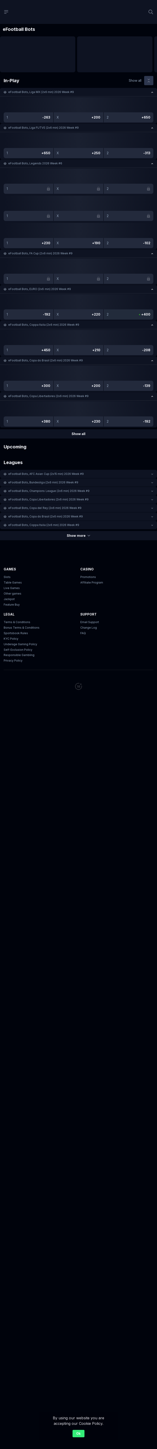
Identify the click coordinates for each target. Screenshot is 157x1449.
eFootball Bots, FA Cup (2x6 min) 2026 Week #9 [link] (40, 253)
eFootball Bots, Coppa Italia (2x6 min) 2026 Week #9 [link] (43, 324)
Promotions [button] (88, 577)
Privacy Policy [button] (13, 660)
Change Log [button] (88, 627)
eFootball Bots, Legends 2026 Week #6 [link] (35, 163)
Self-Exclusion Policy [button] (18, 649)
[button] (78, 92)
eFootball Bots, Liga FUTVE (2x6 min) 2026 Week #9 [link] (43, 127)
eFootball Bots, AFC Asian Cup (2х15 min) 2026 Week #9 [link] (46, 474)
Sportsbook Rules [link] (16, 633)
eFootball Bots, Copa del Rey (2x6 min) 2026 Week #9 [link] (44, 508)
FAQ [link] (83, 633)
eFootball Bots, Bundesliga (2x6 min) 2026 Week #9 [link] (43, 482)
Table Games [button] (13, 582)
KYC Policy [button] (11, 638)
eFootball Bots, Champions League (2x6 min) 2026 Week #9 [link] (49, 491)
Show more (78, 535)
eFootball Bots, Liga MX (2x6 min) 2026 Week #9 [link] (41, 92)
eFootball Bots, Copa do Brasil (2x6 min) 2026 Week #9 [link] (45, 360)
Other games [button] (12, 593)
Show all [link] (135, 80)
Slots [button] (7, 577)
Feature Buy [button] (12, 604)
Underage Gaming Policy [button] (20, 644)
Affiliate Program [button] (91, 582)
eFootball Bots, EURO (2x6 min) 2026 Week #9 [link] (39, 289)
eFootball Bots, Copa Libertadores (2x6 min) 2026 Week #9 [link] (48, 396)
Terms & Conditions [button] (17, 622)
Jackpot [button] (9, 599)
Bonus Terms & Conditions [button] (21, 627)
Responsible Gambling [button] (19, 655)
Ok (78, 1433)
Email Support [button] (89, 622)
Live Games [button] (12, 588)
